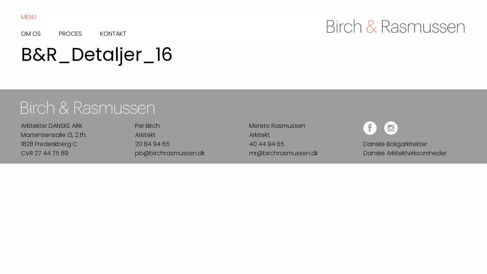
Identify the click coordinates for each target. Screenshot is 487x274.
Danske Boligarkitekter (395, 144)
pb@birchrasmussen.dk (170, 153)
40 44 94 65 (266, 144)
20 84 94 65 (152, 144)
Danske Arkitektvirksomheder (405, 153)
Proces (70, 33)
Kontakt (113, 33)
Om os (31, 33)
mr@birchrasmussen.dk (283, 153)
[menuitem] (40, 32)
